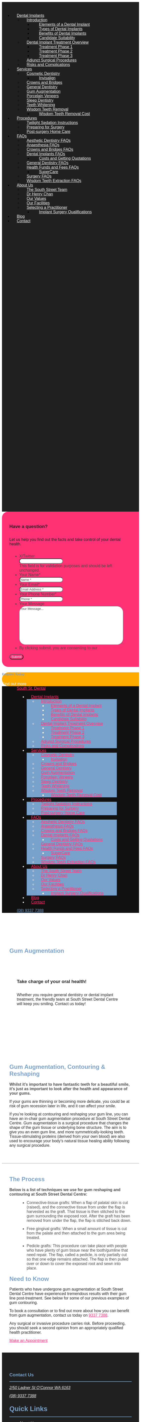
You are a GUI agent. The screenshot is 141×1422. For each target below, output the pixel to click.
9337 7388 (98, 1315)
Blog (21, 216)
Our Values (36, 198)
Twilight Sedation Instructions (52, 123)
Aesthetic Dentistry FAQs (49, 140)
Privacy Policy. (111, 648)
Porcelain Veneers (43, 96)
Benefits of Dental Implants (62, 33)
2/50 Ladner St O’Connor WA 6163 (39, 1388)
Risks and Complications (48, 64)
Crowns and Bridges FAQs (50, 149)
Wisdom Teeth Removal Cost (64, 114)
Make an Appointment (28, 1340)
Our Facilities (38, 203)
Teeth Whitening (41, 105)
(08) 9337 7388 (22, 1396)
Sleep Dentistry (40, 100)
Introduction (37, 20)
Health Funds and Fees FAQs (53, 167)
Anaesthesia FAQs (43, 145)
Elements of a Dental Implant (64, 24)
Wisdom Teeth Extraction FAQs (54, 181)
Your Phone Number (38, 594)
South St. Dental (31, 688)
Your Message (31, 604)
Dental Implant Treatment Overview (58, 42)
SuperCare (48, 172)
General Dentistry (42, 87)
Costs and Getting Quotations (65, 158)
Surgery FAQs (39, 176)
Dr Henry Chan (40, 194)
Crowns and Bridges (44, 82)
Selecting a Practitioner (47, 207)
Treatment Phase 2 (55, 51)
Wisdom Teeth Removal (47, 109)
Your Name (29, 575)
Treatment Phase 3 (55, 56)
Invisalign (47, 78)
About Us (25, 185)
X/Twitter (27, 556)
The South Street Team (47, 189)
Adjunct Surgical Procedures (52, 60)
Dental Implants (30, 15)
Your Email (29, 584)
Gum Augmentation (43, 91)
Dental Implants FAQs (46, 154)
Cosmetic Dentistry (43, 73)
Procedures (27, 118)
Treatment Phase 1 (55, 47)
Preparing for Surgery (45, 127)
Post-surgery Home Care (48, 131)
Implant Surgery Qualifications (65, 212)
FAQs (22, 136)
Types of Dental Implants (60, 29)
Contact (23, 221)
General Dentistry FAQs (47, 163)
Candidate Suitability (57, 38)
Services (24, 69)
